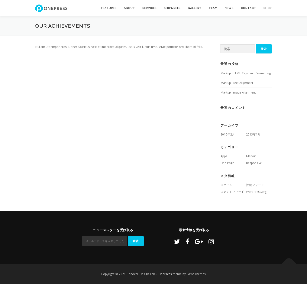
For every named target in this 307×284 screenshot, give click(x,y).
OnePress (165, 274)
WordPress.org (256, 192)
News (229, 8)
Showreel (172, 8)
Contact (248, 8)
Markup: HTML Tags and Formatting (245, 73)
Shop (268, 8)
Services (149, 8)
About (129, 8)
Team (213, 8)
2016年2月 (227, 134)
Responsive (254, 163)
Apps (223, 156)
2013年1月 (253, 134)
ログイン (226, 185)
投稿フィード (255, 185)
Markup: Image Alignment (238, 92)
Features (109, 8)
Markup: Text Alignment (236, 83)
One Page (227, 163)
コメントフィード (232, 192)
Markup (251, 156)
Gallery (194, 8)
